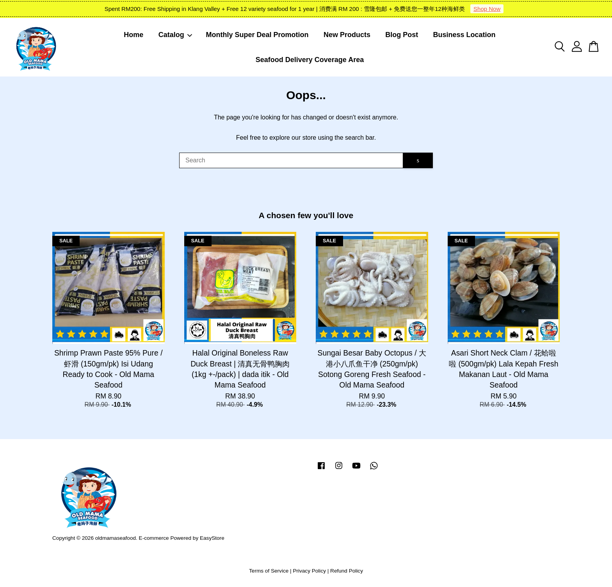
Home (133, 35)
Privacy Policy (309, 571)
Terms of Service (268, 571)
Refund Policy (346, 571)
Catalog (175, 35)
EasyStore (212, 538)
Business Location (464, 35)
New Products (347, 35)
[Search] (291, 160)
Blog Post (401, 35)
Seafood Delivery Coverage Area (310, 60)
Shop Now (486, 8)
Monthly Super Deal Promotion (257, 35)
